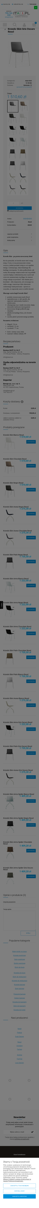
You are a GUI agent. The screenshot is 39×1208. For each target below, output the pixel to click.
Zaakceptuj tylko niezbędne (19, 1185)
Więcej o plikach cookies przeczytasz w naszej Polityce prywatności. (17, 1180)
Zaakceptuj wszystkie (19, 1196)
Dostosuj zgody (19, 1191)
